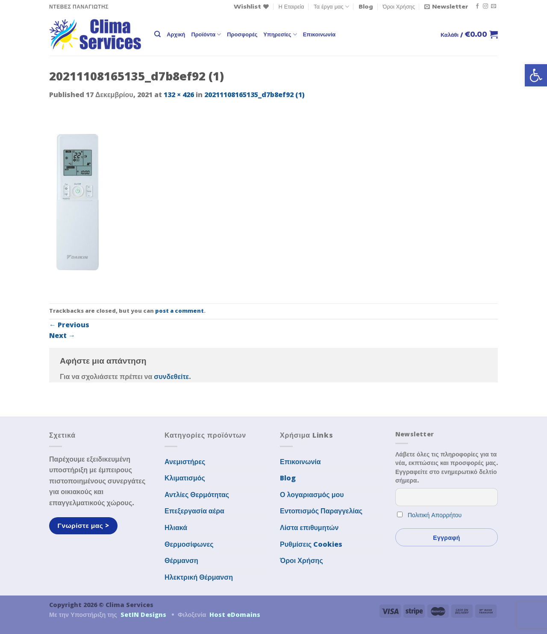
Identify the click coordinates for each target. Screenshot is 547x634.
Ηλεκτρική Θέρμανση (199, 577)
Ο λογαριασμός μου (312, 494)
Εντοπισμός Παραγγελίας (321, 510)
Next (62, 335)
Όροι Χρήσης (399, 6)
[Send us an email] (493, 6)
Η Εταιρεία (291, 6)
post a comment (179, 310)
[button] (536, 75)
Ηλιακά (176, 527)
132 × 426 (179, 94)
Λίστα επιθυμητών (309, 527)
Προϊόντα (206, 34)
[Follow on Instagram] (485, 6)
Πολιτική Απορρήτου (435, 515)
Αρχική (176, 34)
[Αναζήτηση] (157, 34)
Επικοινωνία (319, 34)
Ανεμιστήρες (185, 461)
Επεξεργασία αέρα (194, 510)
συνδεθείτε (171, 376)
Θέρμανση (181, 560)
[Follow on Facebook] (477, 6)
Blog (366, 6)
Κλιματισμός (185, 478)
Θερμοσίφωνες (189, 544)
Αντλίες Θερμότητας (197, 494)
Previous (69, 324)
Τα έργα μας (331, 7)
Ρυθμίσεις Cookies (311, 544)
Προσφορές (242, 34)
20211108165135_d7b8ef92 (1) (254, 94)
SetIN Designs (143, 614)
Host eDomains (234, 614)
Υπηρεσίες (280, 34)
